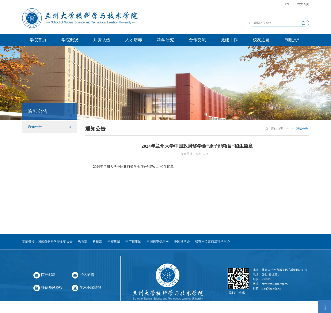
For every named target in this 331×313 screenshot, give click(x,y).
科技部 (97, 241)
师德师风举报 (52, 288)
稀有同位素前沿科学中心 (212, 241)
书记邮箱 (87, 275)
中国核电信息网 (158, 241)
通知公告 (35, 127)
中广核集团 (133, 241)
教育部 (82, 241)
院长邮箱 (48, 275)
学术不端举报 (90, 288)
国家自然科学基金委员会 (55, 241)
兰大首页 (303, 4)
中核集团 (113, 241)
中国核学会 (182, 241)
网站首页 (277, 128)
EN (287, 4)
